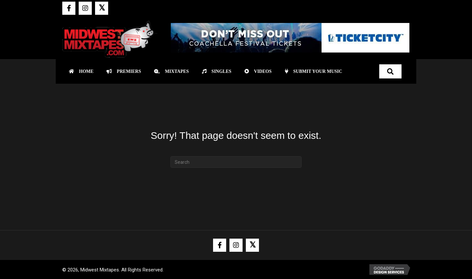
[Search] (236, 162)
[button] (68, 8)
